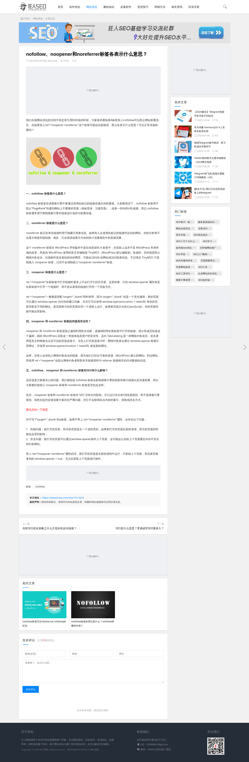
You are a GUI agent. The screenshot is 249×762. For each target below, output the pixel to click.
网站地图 (94, 749)
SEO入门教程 (202, 254)
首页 (60, 7)
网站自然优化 (185, 228)
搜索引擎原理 (185, 280)
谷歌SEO (204, 228)
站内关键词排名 (186, 260)
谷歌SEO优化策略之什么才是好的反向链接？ (49, 528)
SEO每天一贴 (185, 222)
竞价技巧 (142, 7)
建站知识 (108, 7)
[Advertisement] (93, 90)
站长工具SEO (185, 273)
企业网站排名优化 (209, 273)
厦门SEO (25, 18)
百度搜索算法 (210, 260)
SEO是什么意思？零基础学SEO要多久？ (140, 528)
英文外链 (182, 234)
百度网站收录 (185, 267)
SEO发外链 (206, 280)
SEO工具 (204, 267)
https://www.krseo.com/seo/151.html (63, 497)
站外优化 (74, 7)
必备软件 (125, 7)
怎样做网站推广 (210, 247)
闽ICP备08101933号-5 (78, 749)
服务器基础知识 (208, 222)
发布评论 (30, 689)
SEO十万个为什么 (187, 241)
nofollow (40, 486)
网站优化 (91, 7)
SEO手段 (182, 254)
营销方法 (159, 7)
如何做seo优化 (186, 247)
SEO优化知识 (202, 234)
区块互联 (194, 7)
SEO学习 (209, 241)
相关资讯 (177, 7)
